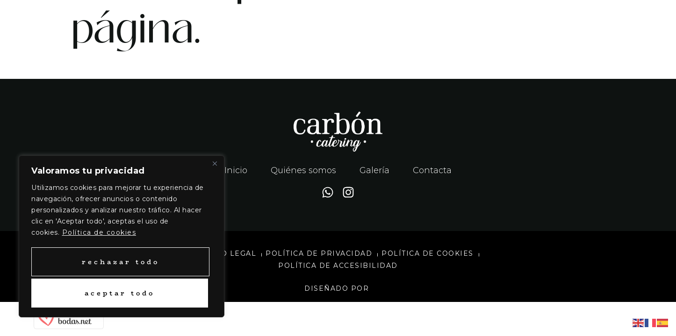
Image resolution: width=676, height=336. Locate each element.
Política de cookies (99, 234)
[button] (507, 21)
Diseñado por (338, 288)
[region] (121, 237)
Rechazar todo (119, 262)
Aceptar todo (120, 293)
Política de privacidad (319, 253)
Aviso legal (230, 253)
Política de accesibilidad (338, 265)
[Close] (214, 165)
